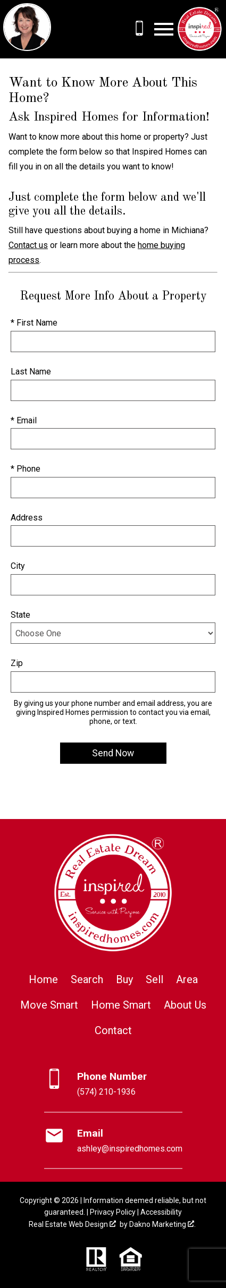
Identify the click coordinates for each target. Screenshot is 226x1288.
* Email (24, 420)
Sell (154, 979)
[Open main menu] (164, 29)
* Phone (25, 469)
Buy (124, 979)
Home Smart (121, 1005)
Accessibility (161, 1212)
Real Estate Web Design (72, 1224)
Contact (113, 1030)
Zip (17, 663)
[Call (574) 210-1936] (139, 28)
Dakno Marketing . (162, 1224)
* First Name (34, 323)
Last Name (31, 371)
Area (187, 979)
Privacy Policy (113, 1212)
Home (43, 979)
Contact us (28, 245)
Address (27, 518)
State (20, 615)
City (18, 566)
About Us (185, 1005)
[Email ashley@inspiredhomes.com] (113, 1141)
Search (87, 979)
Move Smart (49, 1005)
